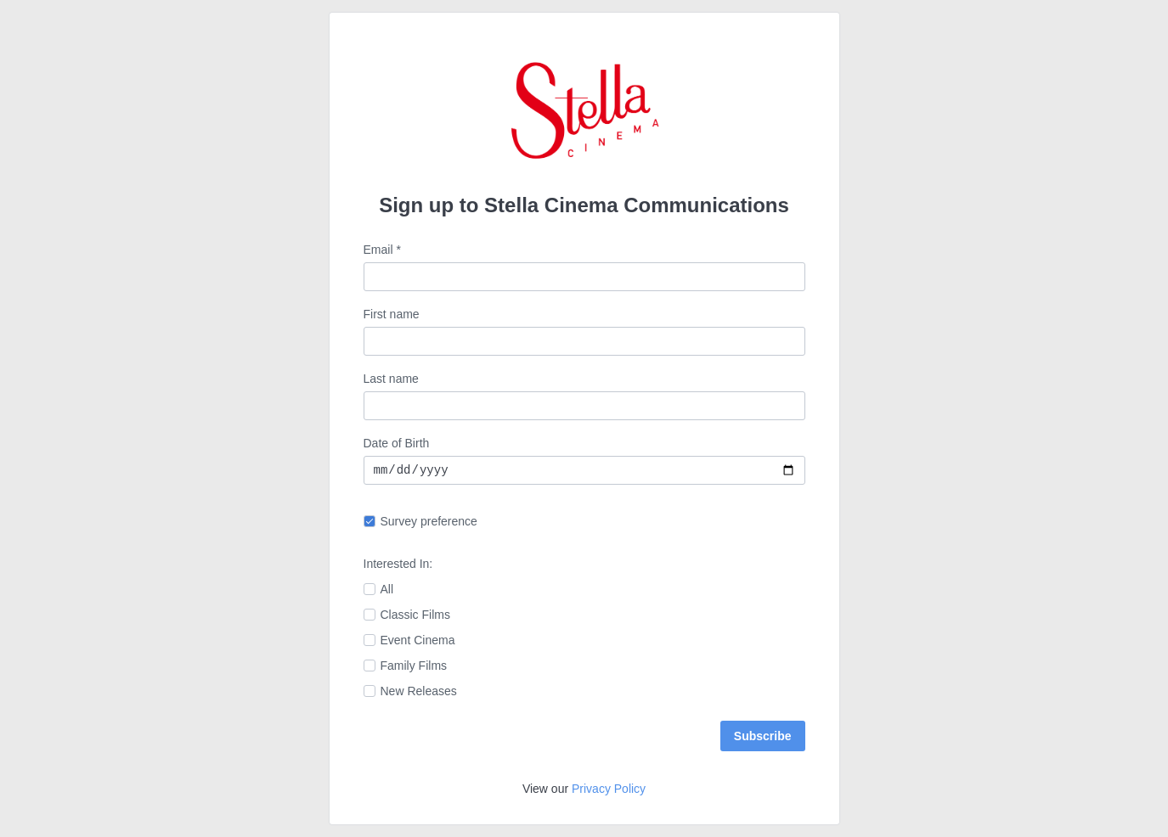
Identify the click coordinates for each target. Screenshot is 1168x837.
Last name (391, 378)
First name (392, 314)
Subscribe (763, 736)
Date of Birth (397, 443)
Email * (382, 249)
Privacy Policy (609, 788)
